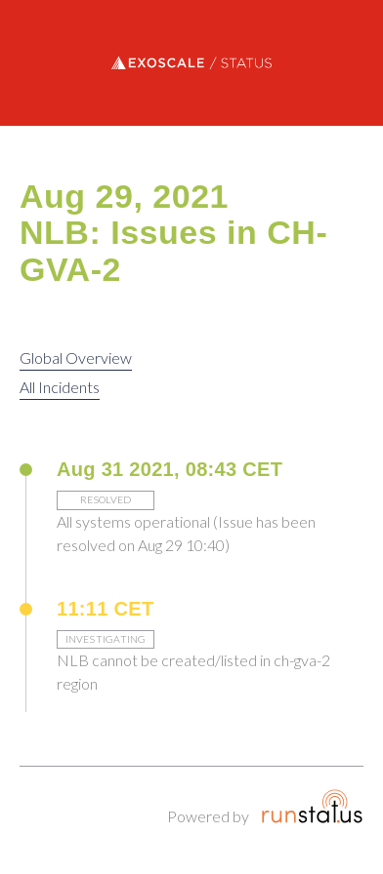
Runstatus (312, 806)
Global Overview (76, 357)
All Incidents (60, 386)
